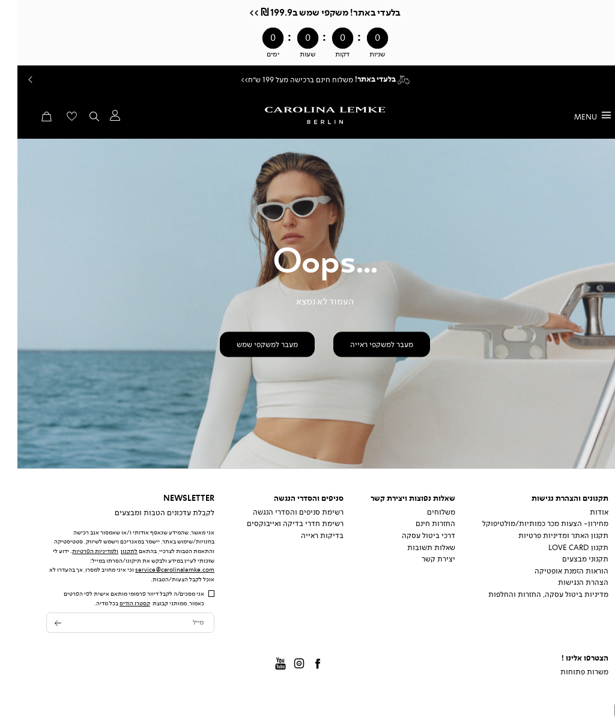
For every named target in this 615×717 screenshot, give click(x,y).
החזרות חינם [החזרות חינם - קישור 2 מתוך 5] (418, 523)
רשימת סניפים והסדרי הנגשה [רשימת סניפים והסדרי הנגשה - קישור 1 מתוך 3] (280, 512)
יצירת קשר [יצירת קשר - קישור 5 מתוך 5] (421, 559)
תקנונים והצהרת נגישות (552, 498)
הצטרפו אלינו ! (567, 658)
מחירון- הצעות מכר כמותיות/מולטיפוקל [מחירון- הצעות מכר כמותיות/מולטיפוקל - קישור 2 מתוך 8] (528, 523)
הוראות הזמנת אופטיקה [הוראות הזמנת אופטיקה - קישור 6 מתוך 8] (554, 571)
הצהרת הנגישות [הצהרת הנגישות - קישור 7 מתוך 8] (566, 582)
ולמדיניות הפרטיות (78, 551)
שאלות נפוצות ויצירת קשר (395, 498)
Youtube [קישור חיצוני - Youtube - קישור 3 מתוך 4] (264, 665)
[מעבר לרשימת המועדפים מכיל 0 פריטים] (54, 120)
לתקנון (111, 551)
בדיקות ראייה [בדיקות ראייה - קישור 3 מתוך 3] (304, 535)
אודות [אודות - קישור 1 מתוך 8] (581, 512)
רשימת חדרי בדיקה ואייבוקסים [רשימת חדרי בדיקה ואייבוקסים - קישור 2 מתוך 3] (277, 523)
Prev (12, 79)
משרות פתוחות (567, 672)
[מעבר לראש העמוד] (606, 710)
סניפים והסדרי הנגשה (291, 498)
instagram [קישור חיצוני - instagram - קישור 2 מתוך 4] (282, 665)
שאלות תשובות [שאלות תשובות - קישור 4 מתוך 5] (414, 547)
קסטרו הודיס (117, 603)
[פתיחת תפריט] (575, 116)
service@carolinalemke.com (157, 569)
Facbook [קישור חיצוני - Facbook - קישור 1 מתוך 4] (300, 665)
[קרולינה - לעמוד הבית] (307, 115)
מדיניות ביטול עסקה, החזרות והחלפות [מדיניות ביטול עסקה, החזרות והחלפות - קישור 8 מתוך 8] (531, 594)
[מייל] (113, 623)
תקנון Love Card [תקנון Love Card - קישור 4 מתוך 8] (561, 547)
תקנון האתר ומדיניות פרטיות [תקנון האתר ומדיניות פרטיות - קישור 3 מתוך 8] (546, 535)
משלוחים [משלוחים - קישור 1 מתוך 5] (424, 512)
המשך (602, 79)
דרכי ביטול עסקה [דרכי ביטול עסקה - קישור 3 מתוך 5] (411, 535)
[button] (97, 118)
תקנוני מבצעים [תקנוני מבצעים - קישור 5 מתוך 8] (568, 559)
